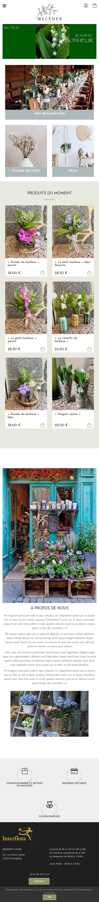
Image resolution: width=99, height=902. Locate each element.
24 (61, 356)
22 (61, 432)
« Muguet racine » (67, 421)
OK (49, 897)
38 (14, 280)
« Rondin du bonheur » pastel (23, 270)
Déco (73, 177)
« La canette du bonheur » (66, 346)
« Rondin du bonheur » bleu (23, 422)
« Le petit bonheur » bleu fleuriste (72, 270)
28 (61, 280)
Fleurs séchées (26, 177)
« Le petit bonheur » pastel (22, 346)
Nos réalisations (49, 120)
